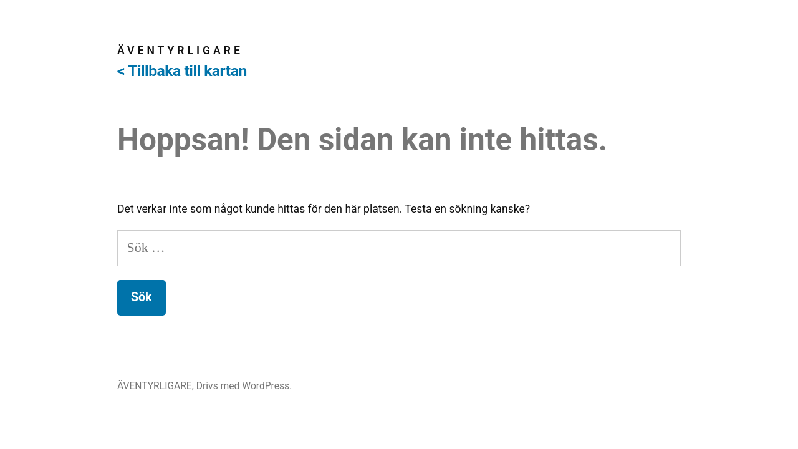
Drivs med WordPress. (244, 386)
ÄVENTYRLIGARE (180, 50)
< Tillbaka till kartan (182, 71)
